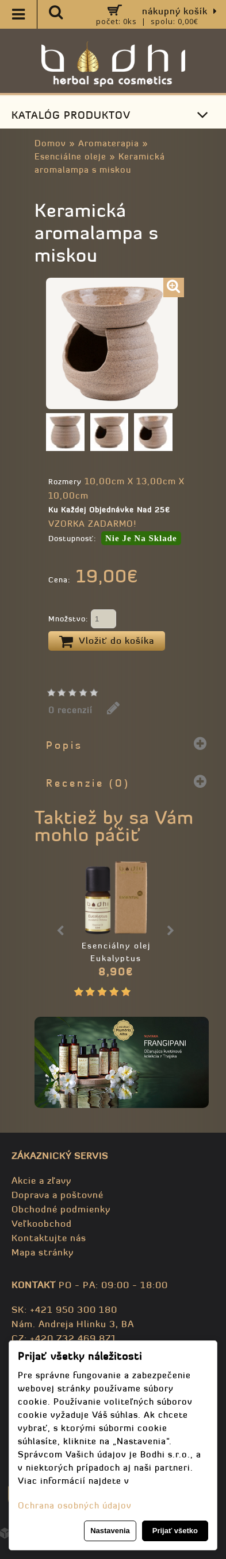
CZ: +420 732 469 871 (64, 1338)
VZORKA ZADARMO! (92, 523)
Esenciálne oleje (70, 156)
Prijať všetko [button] (175, 1530)
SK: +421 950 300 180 (64, 1309)
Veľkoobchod (42, 1223)
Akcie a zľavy (41, 1180)
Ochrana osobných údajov (75, 1505)
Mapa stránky (43, 1252)
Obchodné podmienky (61, 1209)
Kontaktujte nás (49, 1237)
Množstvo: (82, 619)
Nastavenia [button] (110, 1530)
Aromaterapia (108, 143)
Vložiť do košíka (106, 641)
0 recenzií (70, 710)
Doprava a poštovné (58, 1194)
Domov (50, 143)
